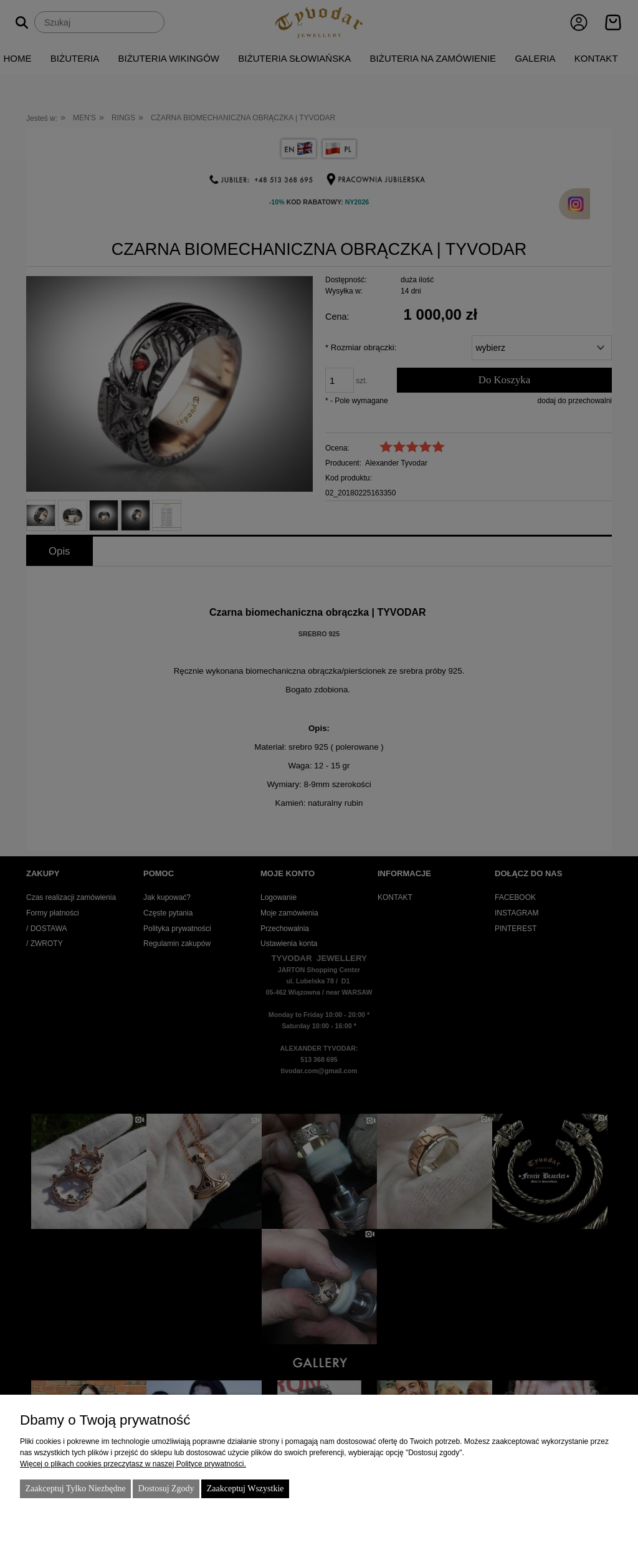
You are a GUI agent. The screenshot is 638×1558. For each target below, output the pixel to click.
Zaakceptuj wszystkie (245, 1488)
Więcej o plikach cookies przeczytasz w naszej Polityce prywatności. (133, 1464)
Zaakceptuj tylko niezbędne (75, 1488)
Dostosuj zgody (166, 1488)
